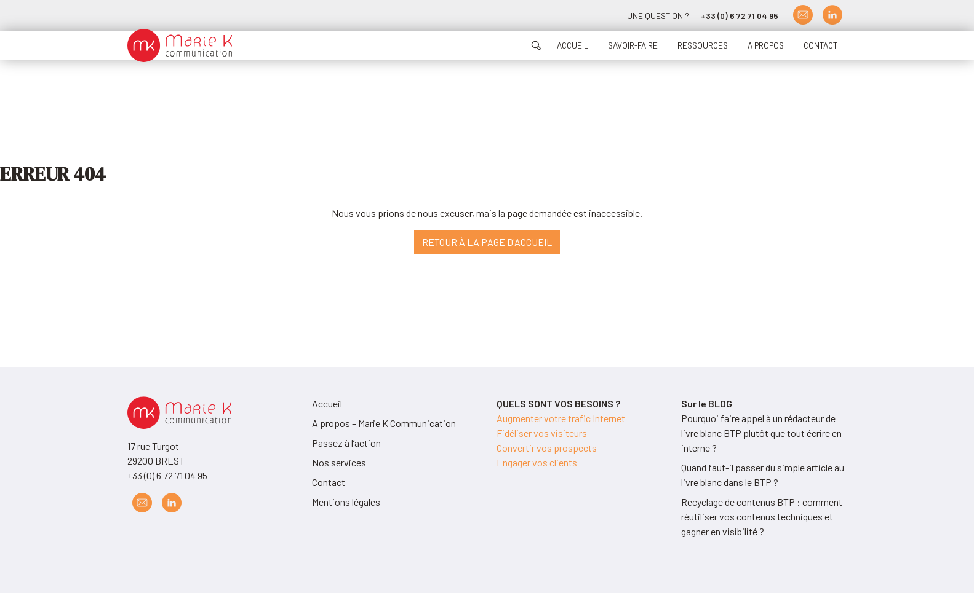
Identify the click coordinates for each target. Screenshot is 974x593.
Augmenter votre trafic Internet (561, 418)
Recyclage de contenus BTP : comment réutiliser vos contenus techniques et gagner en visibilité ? (761, 516)
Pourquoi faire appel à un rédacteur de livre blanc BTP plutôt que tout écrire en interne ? (761, 433)
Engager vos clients (537, 462)
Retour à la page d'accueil (487, 242)
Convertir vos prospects (547, 448)
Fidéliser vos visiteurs (542, 433)
